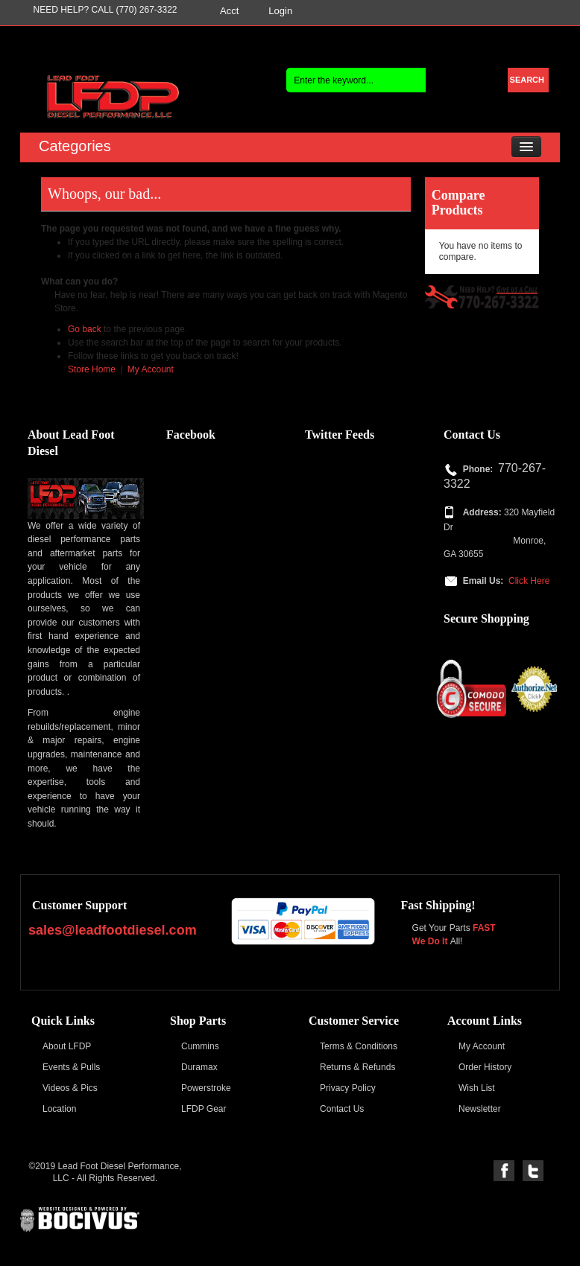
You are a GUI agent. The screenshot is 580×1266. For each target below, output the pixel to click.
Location (59, 1109)
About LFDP (66, 1046)
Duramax (199, 1067)
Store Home (92, 369)
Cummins (200, 1046)
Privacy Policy (348, 1088)
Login (280, 10)
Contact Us (342, 1109)
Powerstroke (206, 1088)
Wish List (476, 1088)
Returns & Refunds (357, 1067)
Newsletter (479, 1109)
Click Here (528, 581)
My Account (150, 369)
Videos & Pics (70, 1088)
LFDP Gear (203, 1109)
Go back (84, 329)
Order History (484, 1067)
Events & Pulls (71, 1067)
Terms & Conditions (358, 1046)
